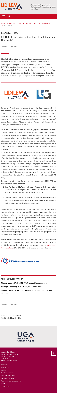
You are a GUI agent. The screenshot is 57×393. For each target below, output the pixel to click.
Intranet (3, 384)
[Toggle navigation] (4, 16)
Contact (4, 365)
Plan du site (5, 367)
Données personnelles (9, 375)
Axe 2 (36, 23)
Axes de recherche (25, 23)
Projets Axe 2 (45, 23)
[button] (9, 16)
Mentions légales (7, 373)
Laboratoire (13, 23)
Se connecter (5, 386)
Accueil (3, 23)
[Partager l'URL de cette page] (27, 46)
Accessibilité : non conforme (11, 381)
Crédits (3, 370)
